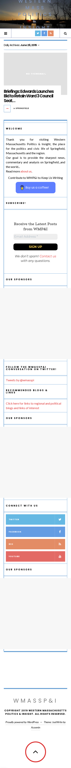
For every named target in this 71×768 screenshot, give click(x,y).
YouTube (37, 556)
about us (26, 171)
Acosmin (35, 727)
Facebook (37, 532)
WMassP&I (35, 701)
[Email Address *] (35, 237)
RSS (37, 544)
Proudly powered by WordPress (22, 722)
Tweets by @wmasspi (20, 380)
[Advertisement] (35, 323)
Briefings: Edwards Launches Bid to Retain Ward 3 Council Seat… (29, 95)
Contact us (48, 256)
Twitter (37, 519)
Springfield (22, 108)
